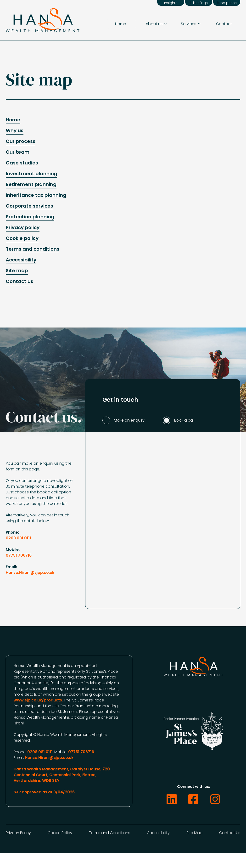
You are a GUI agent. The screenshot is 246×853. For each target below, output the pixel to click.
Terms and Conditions (109, 833)
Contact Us (229, 833)
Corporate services (29, 206)
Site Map (194, 833)
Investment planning (31, 174)
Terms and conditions (32, 249)
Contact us (19, 281)
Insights (170, 2)
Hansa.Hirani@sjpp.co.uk (30, 572)
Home (120, 24)
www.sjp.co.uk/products (38, 700)
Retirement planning (31, 184)
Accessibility (21, 260)
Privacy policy (22, 228)
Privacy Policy (18, 833)
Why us (14, 131)
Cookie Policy (60, 833)
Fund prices (227, 2)
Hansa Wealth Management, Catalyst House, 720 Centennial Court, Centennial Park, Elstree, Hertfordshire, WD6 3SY (62, 774)
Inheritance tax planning (36, 195)
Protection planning (30, 217)
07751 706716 (19, 555)
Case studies (22, 163)
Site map (17, 271)
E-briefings (199, 2)
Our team (17, 152)
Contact (224, 24)
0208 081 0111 (18, 538)
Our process (20, 141)
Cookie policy (22, 238)
